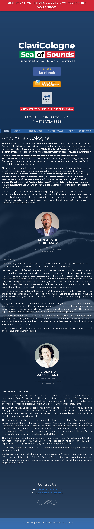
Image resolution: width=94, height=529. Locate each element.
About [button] (17, 131)
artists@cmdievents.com (49, 489)
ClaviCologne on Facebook (49, 493)
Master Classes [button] (35, 131)
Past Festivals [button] (56, 131)
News (72, 131)
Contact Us (85, 131)
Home (6, 131)
